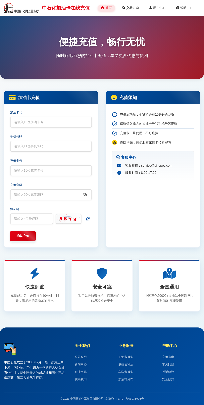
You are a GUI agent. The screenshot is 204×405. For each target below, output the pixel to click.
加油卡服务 (125, 357)
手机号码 (16, 136)
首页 (106, 8)
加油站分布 (125, 379)
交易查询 (130, 8)
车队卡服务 (125, 372)
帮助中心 (184, 8)
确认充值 (23, 236)
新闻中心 (81, 364)
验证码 (14, 209)
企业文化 (81, 372)
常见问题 (168, 364)
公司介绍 (81, 357)
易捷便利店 (125, 364)
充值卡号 (16, 160)
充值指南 (168, 357)
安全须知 (168, 379)
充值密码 (16, 185)
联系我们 (81, 379)
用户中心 (157, 8)
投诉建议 (168, 372)
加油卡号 (16, 112)
